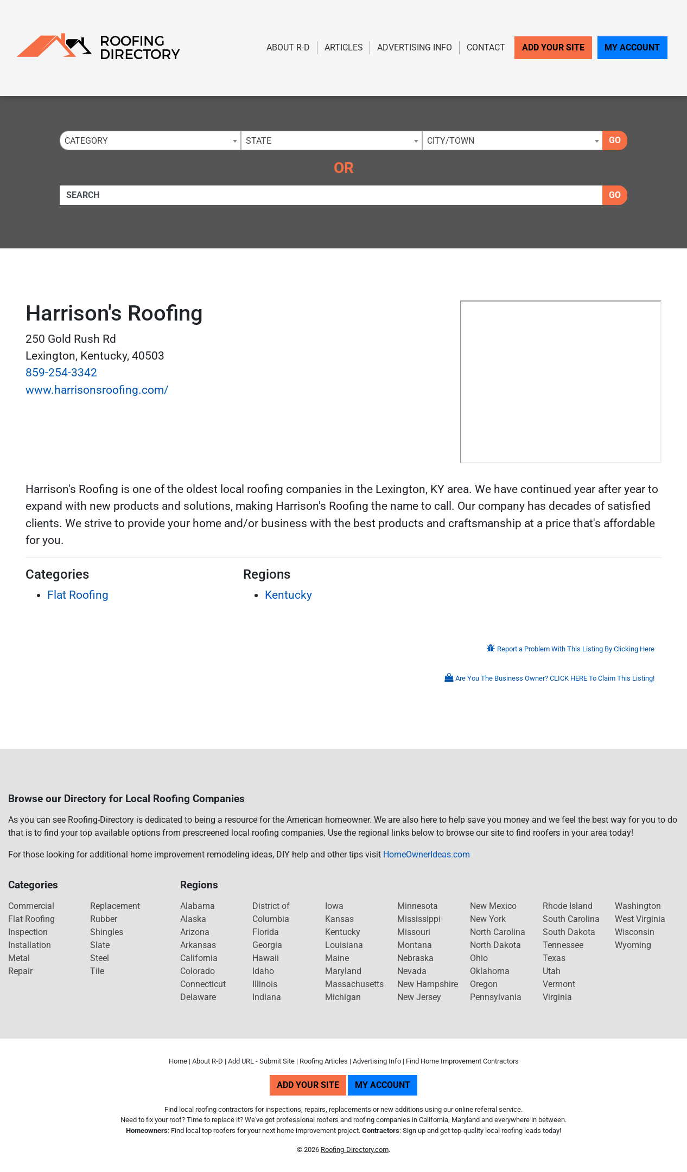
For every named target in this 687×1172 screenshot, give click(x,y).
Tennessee (563, 945)
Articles (344, 47)
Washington (638, 906)
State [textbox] (258, 141)
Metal (19, 958)
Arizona (194, 932)
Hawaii (265, 958)
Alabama (197, 906)
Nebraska (415, 958)
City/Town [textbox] (450, 141)
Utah (552, 971)
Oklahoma (490, 971)
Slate (100, 945)
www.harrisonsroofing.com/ (97, 389)
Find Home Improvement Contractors (462, 1061)
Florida (265, 932)
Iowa (334, 906)
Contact (486, 47)
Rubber (103, 919)
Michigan (343, 997)
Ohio (479, 958)
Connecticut (203, 984)
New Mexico (493, 906)
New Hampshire (427, 984)
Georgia (267, 945)
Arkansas (198, 945)
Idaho (263, 971)
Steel (99, 958)
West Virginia (640, 919)
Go (615, 140)
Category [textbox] (86, 141)
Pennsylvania (495, 997)
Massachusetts (354, 984)
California (199, 958)
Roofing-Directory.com (355, 1149)
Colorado (197, 971)
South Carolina (571, 919)
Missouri (413, 932)
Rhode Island (568, 906)
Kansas (339, 919)
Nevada (412, 971)
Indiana (266, 997)
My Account (632, 47)
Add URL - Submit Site (261, 1061)
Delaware (198, 997)
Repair (20, 971)
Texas (554, 958)
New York (488, 919)
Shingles (106, 932)
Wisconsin (634, 932)
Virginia (557, 997)
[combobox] (150, 140)
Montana (414, 945)
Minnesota (417, 906)
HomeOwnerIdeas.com (426, 854)
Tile (97, 971)
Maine (337, 958)
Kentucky (288, 594)
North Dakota (495, 945)
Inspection (28, 932)
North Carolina (497, 932)
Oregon (484, 984)
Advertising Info (414, 47)
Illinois (264, 984)
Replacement (115, 906)
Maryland (343, 971)
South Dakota (569, 932)
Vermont (559, 984)
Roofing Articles (324, 1061)
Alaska (193, 919)
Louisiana (344, 945)
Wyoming (633, 945)
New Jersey (419, 997)
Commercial (31, 906)
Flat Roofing (78, 594)
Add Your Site (553, 47)
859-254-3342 (61, 372)
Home (178, 1061)
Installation (29, 945)
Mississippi (419, 919)
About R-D (288, 47)
